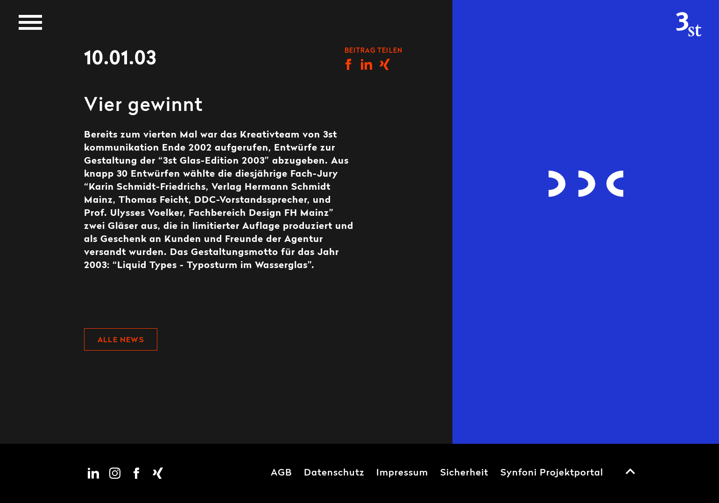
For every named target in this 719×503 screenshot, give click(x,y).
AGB (281, 473)
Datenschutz (334, 473)
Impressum (402, 473)
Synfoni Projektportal (551, 473)
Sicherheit (464, 473)
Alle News (121, 340)
